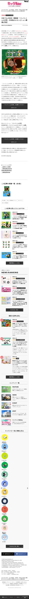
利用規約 (4, 582)
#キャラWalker (5, 202)
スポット (18, 597)
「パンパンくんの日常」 (14, 36)
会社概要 (7, 585)
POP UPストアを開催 (21, 31)
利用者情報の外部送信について (16, 585)
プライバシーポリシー (11, 582)
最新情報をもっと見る (16, 263)
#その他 (3, 200)
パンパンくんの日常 (9, 15)
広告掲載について (22, 583)
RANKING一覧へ (16, 309)
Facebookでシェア (21, 554)
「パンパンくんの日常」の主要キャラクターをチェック (14, 106)
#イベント (20, 200)
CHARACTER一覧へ (16, 546)
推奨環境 (18, 582)
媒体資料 (16, 583)
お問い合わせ (23, 582)
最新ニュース (4, 597)
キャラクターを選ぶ (25, 597)
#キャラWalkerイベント (12, 200)
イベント (11, 597)
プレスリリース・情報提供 (8, 583)
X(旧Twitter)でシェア (8, 554)
